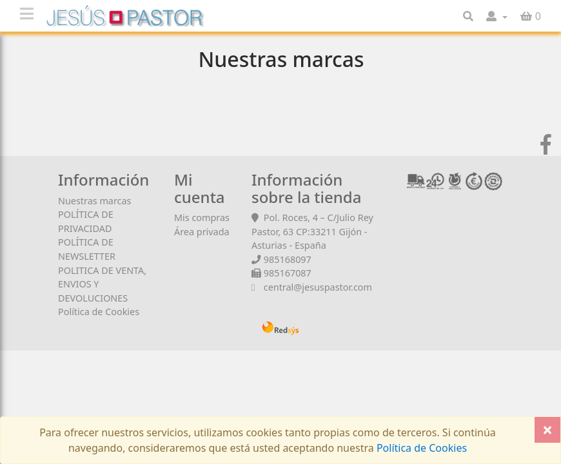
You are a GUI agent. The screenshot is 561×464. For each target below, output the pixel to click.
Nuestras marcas (94, 201)
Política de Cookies (98, 311)
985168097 (287, 259)
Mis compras (202, 217)
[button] (496, 16)
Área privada (202, 232)
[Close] (547, 430)
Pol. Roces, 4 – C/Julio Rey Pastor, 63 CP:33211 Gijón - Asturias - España (312, 231)
